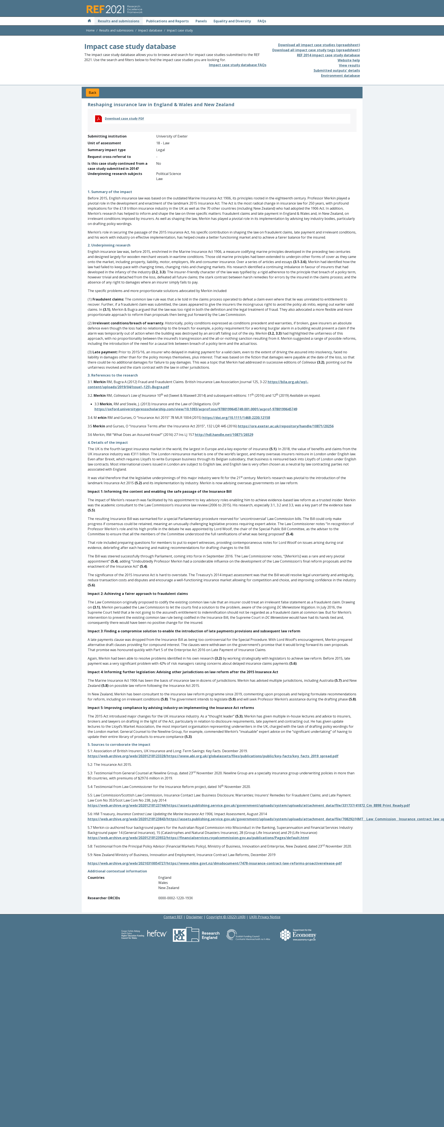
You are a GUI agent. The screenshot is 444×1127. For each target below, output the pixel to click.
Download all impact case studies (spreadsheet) (319, 45)
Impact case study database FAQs (237, 65)
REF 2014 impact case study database (328, 55)
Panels (201, 21)
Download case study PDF (124, 118)
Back (92, 92)
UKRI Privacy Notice (264, 917)
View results (349, 65)
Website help (349, 60)
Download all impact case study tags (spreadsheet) (316, 50)
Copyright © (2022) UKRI (226, 917)
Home (90, 30)
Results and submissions (118, 21)
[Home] (89, 21)
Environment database (340, 75)
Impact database (150, 30)
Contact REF (173, 917)
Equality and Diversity (232, 21)
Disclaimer (194, 917)
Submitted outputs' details (337, 70)
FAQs (262, 21)
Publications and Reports (167, 21)
